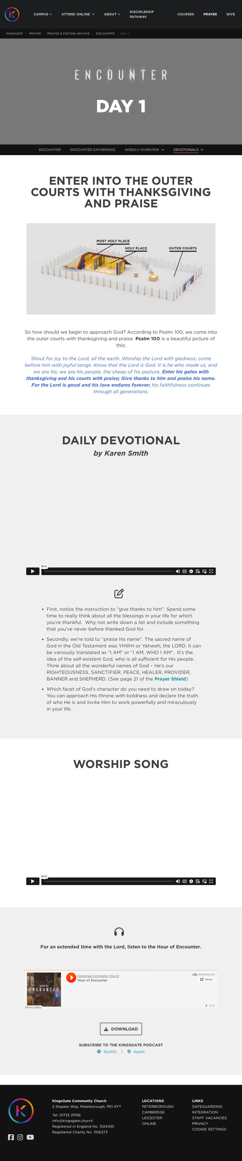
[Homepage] (15, 14)
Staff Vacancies (209, 1118)
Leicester (152, 1118)
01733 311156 (70, 1115)
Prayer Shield (170, 679)
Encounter (105, 33)
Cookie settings (209, 1129)
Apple (136, 1051)
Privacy (200, 1124)
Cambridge (153, 1112)
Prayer (35, 33)
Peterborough (157, 1106)
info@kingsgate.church (72, 1121)
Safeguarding (207, 1106)
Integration (205, 1112)
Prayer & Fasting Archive (68, 33)
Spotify (107, 1051)
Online (149, 1124)
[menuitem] (43, 14)
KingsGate (14, 33)
